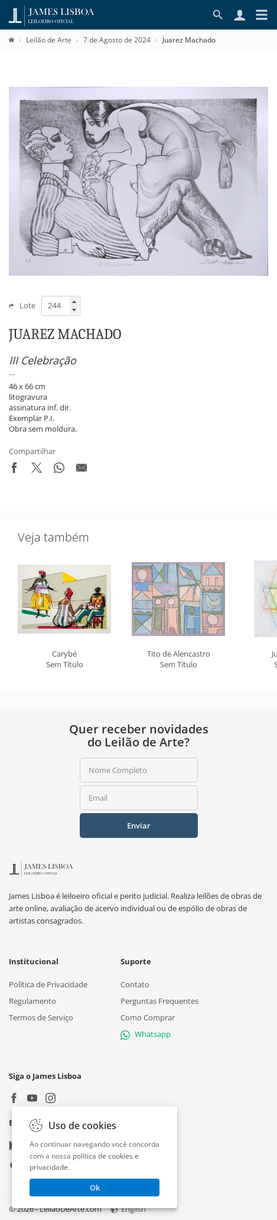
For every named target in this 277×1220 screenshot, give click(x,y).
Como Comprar (147, 1017)
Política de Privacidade (48, 983)
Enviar (139, 825)
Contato (134, 983)
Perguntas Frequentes (159, 1000)
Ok (95, 1187)
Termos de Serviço (41, 1017)
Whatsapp (145, 1034)
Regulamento (32, 1000)
